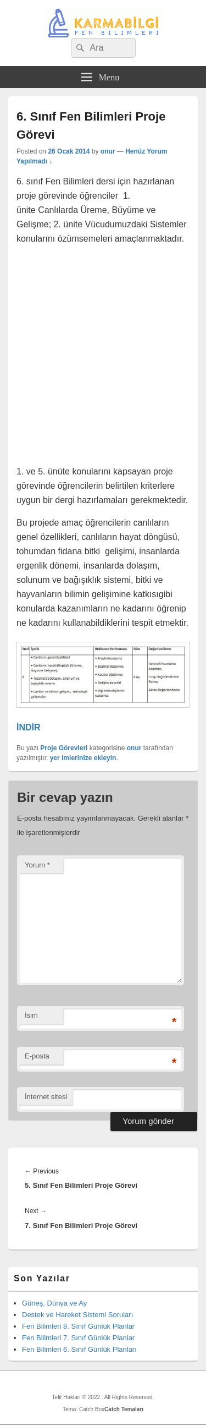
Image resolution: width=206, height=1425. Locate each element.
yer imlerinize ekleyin (83, 758)
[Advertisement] (103, 357)
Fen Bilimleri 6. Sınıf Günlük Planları (79, 1349)
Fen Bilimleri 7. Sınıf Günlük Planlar (78, 1338)
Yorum (37, 865)
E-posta (37, 1056)
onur (108, 151)
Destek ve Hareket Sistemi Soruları (77, 1315)
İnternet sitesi (46, 1097)
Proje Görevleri (63, 748)
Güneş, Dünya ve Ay (54, 1303)
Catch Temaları (123, 1409)
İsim (31, 1015)
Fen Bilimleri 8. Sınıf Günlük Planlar (78, 1326)
